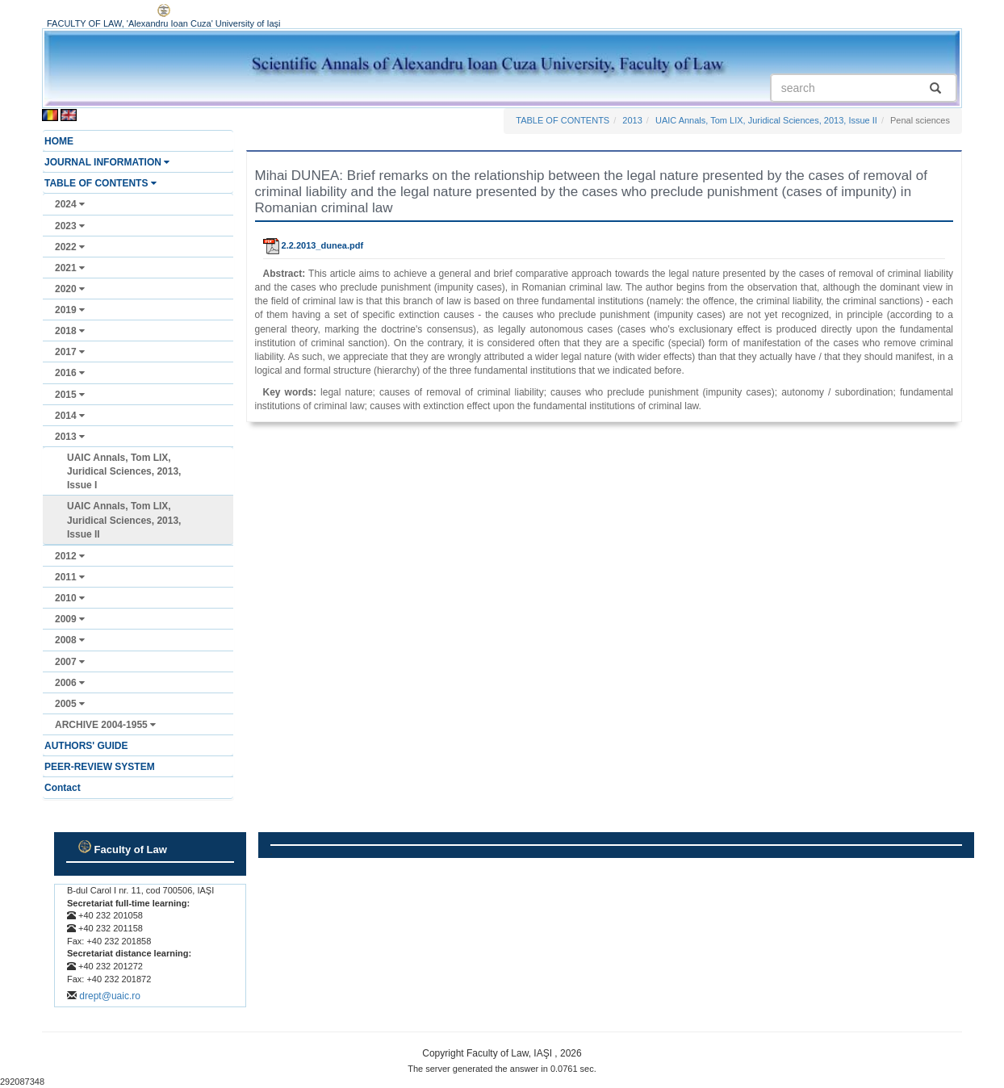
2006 (70, 682)
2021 (70, 268)
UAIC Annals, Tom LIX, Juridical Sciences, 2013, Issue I (124, 471)
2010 (70, 598)
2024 (70, 204)
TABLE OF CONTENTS (100, 183)
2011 (70, 577)
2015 (70, 394)
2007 (70, 661)
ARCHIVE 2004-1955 (105, 724)
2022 (70, 247)
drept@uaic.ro (109, 996)
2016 (70, 373)
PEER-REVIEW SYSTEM (99, 766)
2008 (70, 640)
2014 (70, 415)
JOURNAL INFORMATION (106, 162)
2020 (70, 289)
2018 (70, 331)
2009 (70, 619)
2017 (70, 352)
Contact (62, 787)
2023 (70, 226)
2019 (70, 310)
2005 (70, 703)
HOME (58, 141)
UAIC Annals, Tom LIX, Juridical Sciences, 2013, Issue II (124, 519)
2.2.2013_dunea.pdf (313, 245)
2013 (70, 436)
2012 (70, 556)
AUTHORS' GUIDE (86, 745)
